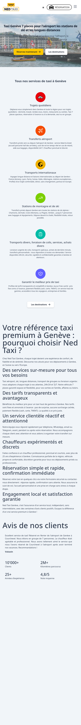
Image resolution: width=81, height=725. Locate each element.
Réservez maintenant (29, 51)
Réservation (59, 7)
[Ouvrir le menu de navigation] (75, 6)
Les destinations (56, 51)
